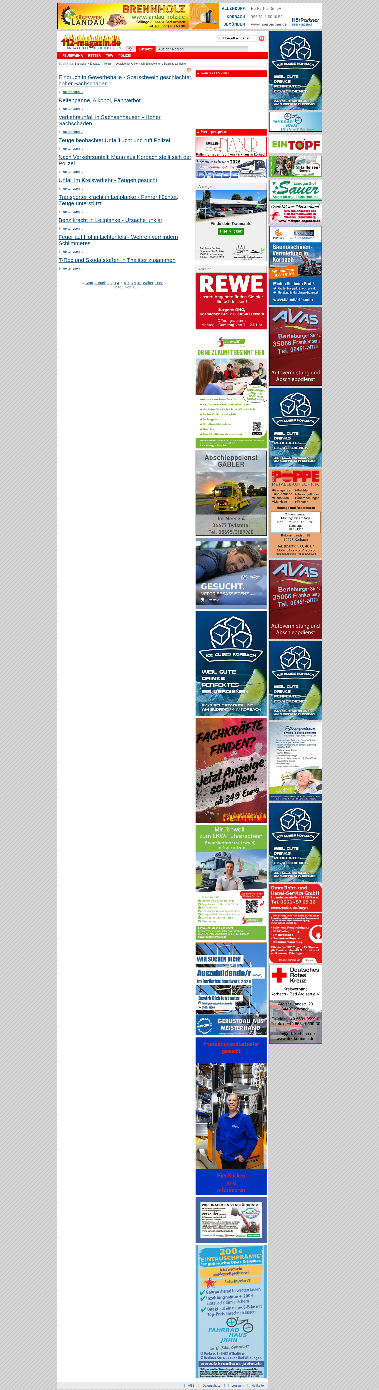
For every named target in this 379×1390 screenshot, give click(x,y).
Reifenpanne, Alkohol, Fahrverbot (100, 100)
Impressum (235, 1385)
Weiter (148, 283)
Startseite (80, 63)
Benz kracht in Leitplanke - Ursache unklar (111, 220)
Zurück (100, 283)
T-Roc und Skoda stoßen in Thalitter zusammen (117, 260)
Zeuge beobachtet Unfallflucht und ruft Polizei (114, 140)
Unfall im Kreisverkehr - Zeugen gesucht (108, 180)
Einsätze (95, 63)
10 (139, 283)
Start (89, 283)
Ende (159, 283)
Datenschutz (211, 1385)
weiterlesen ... (73, 92)
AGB (191, 1385)
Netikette (257, 1385)
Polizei (108, 63)
